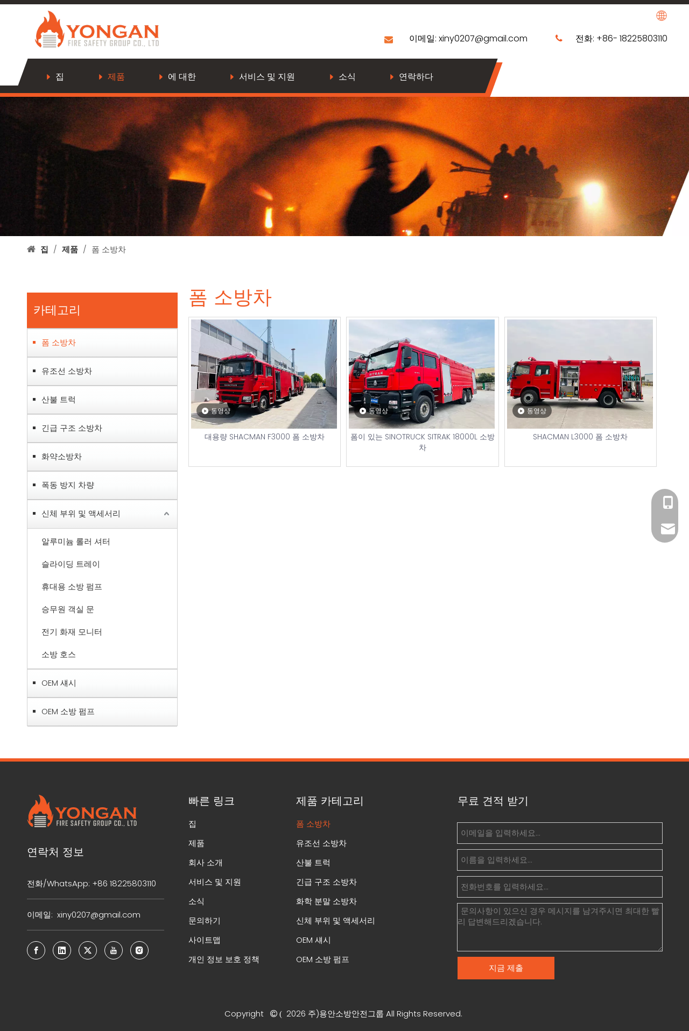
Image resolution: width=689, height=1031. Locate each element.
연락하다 (416, 76)
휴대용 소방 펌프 (71, 586)
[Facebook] (36, 950)
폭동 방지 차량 (67, 484)
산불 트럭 (58, 399)
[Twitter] (88, 950)
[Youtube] (113, 950)
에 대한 (182, 76)
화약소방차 (61, 456)
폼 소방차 (58, 342)
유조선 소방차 (66, 370)
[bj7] (344, 164)
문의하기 (204, 920)
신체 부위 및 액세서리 (81, 513)
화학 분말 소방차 (326, 901)
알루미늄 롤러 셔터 (75, 541)
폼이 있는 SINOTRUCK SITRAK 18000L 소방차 (422, 442)
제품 (116, 76)
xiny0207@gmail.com (484, 38)
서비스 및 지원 (267, 76)
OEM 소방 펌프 (68, 711)
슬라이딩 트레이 (70, 564)
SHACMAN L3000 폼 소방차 (580, 436)
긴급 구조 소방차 (71, 427)
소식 (347, 76)
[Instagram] (139, 950)
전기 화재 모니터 (71, 631)
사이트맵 (204, 939)
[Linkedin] (62, 950)
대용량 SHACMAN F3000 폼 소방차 (265, 436)
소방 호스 (58, 654)
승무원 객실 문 (67, 609)
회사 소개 (205, 862)
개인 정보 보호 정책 (223, 959)
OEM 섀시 (58, 682)
